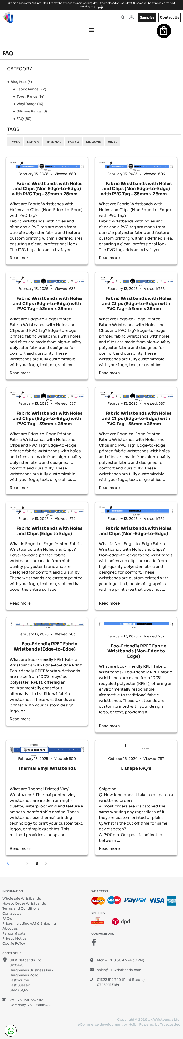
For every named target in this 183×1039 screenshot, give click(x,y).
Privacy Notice (14, 938)
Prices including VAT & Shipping (29, 923)
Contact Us (11, 913)
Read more (20, 257)
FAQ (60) (24, 118)
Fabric (73, 142)
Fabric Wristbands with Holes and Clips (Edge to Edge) (49, 531)
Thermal (53, 142)
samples (147, 17)
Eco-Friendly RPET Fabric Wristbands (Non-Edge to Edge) (136, 651)
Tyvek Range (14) (30, 96)
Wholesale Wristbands (21, 898)
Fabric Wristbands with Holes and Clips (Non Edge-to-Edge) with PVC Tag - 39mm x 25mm (47, 189)
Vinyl (112, 142)
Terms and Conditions (21, 908)
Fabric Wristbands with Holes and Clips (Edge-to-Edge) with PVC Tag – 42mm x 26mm (47, 303)
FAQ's (7, 918)
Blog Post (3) (21, 82)
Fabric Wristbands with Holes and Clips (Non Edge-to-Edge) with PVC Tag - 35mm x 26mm (136, 189)
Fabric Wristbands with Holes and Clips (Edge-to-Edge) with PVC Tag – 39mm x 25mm (47, 418)
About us (10, 928)
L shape (33, 142)
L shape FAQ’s (136, 768)
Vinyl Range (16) (30, 104)
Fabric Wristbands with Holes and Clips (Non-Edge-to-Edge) (135, 531)
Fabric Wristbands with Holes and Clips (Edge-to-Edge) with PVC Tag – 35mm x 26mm (137, 418)
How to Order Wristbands (24, 903)
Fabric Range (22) (31, 89)
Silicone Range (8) (32, 111)
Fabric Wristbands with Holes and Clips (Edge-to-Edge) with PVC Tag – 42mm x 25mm (137, 303)
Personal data (13, 933)
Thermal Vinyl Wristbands (47, 768)
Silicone (93, 142)
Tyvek (15, 142)
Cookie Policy (13, 943)
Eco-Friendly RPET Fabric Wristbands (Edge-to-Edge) (45, 646)
